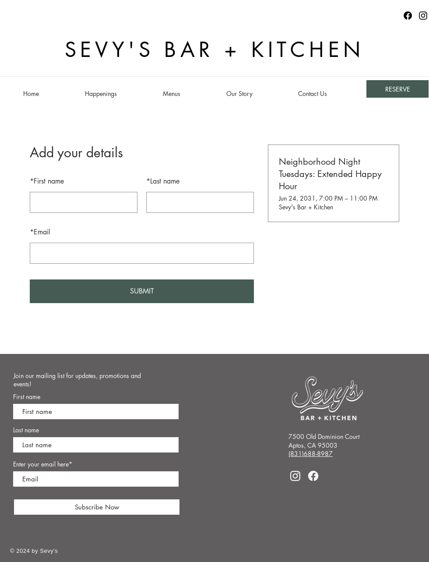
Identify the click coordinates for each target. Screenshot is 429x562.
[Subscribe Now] (96, 507)
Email (40, 232)
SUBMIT (142, 291)
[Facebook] (313, 476)
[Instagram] (423, 15)
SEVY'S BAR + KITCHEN (215, 49)
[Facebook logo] (407, 15)
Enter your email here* (42, 464)
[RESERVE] (397, 89)
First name (47, 181)
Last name (162, 181)
